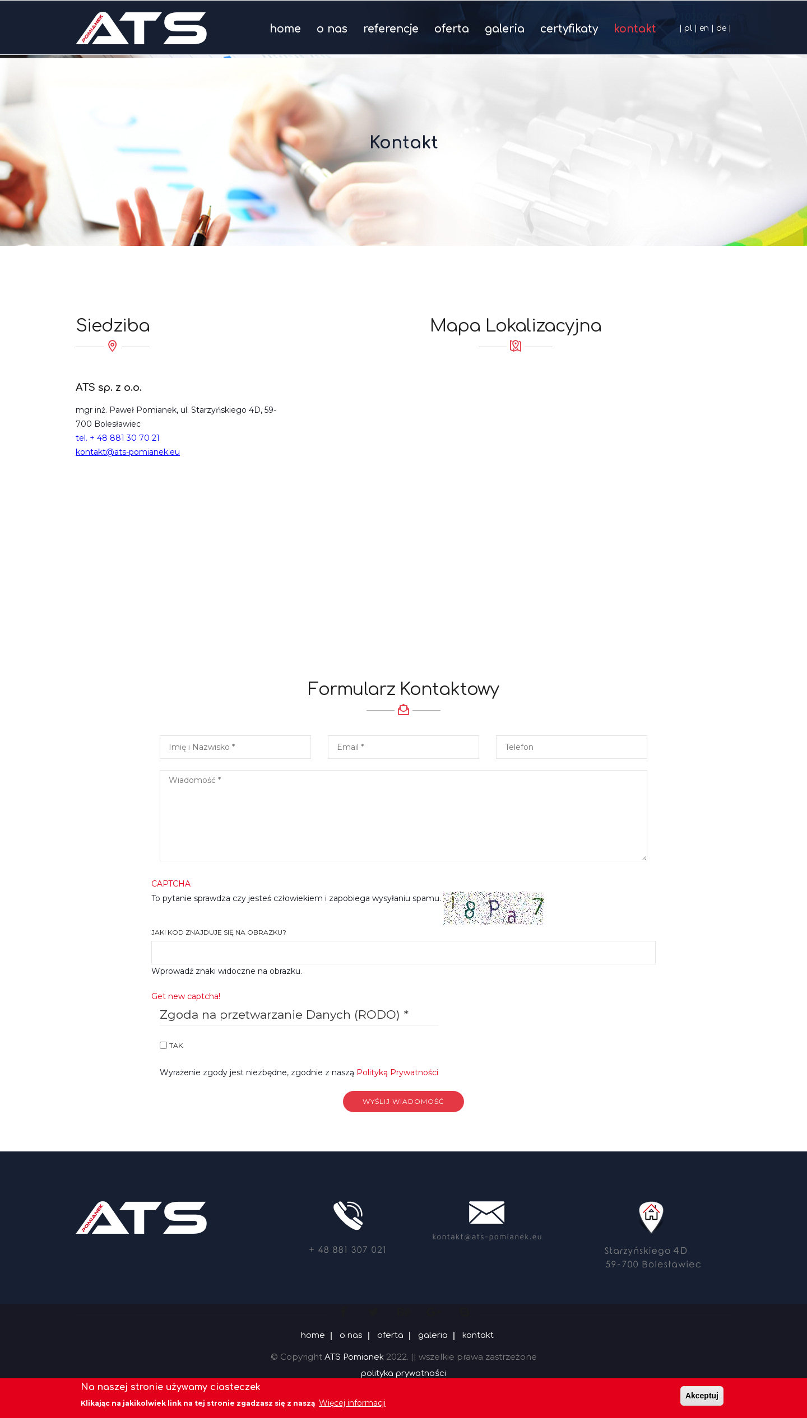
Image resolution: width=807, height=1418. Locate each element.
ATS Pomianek (354, 1357)
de (721, 28)
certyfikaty (569, 29)
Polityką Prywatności (397, 1072)
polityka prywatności (403, 1373)
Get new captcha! (185, 996)
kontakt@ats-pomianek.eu (128, 452)
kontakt (635, 29)
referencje (391, 29)
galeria (505, 29)
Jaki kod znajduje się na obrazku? (218, 932)
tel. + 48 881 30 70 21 (118, 438)
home (285, 29)
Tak (176, 1045)
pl (688, 28)
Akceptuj (701, 1395)
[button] (403, 813)
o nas (332, 29)
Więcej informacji (352, 1403)
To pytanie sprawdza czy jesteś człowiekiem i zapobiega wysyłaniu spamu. (403, 869)
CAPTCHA (171, 884)
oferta (451, 29)
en (704, 28)
